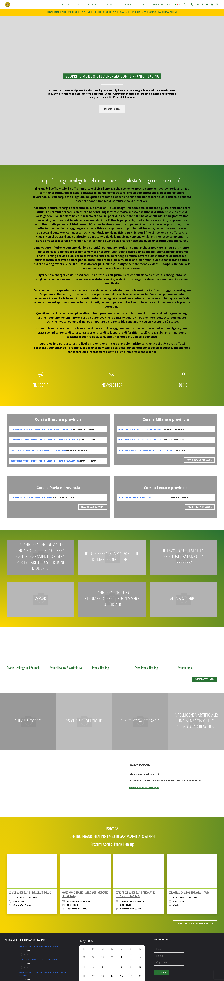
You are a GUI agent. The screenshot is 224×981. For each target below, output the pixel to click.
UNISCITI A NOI (112, 109)
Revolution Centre (22, 905)
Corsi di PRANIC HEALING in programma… (195, 923)
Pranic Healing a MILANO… (199, 460)
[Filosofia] (40, 375)
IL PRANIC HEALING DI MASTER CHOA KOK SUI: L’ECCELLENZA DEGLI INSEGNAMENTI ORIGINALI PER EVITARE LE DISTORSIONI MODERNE (40, 556)
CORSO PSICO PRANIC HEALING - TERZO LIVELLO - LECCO (142, 497)
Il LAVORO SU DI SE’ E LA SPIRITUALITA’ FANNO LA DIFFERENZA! (183, 556)
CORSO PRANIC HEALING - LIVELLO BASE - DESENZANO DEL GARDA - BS (41, 429)
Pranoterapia (185, 667)
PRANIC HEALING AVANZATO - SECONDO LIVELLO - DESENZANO (38, 450)
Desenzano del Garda (77, 909)
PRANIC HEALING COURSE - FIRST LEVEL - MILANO (38, 959)
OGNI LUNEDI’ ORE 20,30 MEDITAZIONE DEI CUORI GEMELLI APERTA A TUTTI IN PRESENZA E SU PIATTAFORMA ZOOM (112, 12)
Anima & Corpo (183, 598)
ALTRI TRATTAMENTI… (204, 679)
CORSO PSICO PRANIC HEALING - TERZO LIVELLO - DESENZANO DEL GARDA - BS (45, 440)
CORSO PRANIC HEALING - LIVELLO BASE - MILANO (139, 429)
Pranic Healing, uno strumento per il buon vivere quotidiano (112, 598)
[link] (185, 4)
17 (140, 976)
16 (130, 976)
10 (140, 966)
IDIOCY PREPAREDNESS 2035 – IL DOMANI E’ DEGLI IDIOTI (112, 556)
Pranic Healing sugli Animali (23, 667)
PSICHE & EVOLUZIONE (84, 720)
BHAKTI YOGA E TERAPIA (140, 720)
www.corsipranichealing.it (144, 787)
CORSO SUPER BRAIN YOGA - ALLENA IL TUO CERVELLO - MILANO (146, 450)
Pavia (175, 905)
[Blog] (183, 375)
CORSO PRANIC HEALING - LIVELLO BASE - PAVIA (31, 497)
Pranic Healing (100, 667)
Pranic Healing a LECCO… (200, 507)
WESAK (40, 598)
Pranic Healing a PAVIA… (92, 507)
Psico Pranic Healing (146, 667)
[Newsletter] (111, 375)
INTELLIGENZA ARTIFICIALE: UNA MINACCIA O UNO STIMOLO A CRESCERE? (196, 720)
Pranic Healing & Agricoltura (65, 667)
